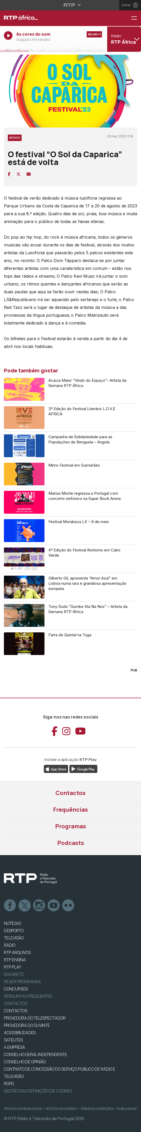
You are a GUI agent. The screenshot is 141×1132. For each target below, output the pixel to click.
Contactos (70, 793)
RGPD (9, 1083)
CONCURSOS (16, 989)
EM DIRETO (14, 974)
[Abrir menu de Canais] (123, 39)
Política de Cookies (61, 1108)
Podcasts (70, 843)
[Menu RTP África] (136, 18)
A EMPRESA (14, 1047)
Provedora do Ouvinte (27, 1025)
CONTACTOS (15, 1011)
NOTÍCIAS (12, 923)
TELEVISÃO (14, 938)
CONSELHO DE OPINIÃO (25, 1062)
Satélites (13, 1040)
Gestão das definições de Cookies (38, 1091)
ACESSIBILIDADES (20, 1032)
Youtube (54, 905)
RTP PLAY (12, 967)
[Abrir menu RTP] (71, 5)
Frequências (70, 809)
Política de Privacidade (23, 1108)
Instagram (39, 905)
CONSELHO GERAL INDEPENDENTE (35, 1054)
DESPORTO (14, 930)
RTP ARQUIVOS (17, 952)
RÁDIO (9, 945)
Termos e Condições (96, 1108)
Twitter (24, 905)
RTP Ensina (15, 960)
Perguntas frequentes (28, 996)
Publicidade (127, 1108)
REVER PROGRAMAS (22, 981)
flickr (68, 905)
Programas (70, 826)
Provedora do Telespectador (35, 1018)
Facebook (10, 905)
